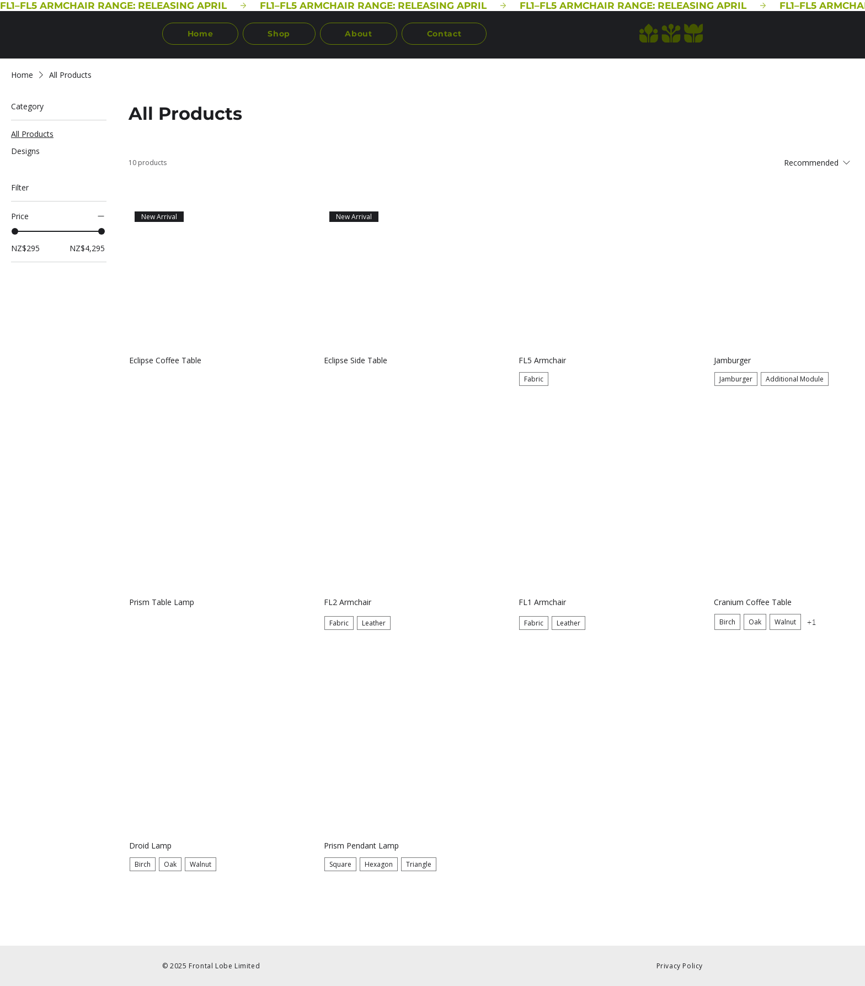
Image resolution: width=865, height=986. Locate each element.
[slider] (15, 231)
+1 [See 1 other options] (811, 622)
